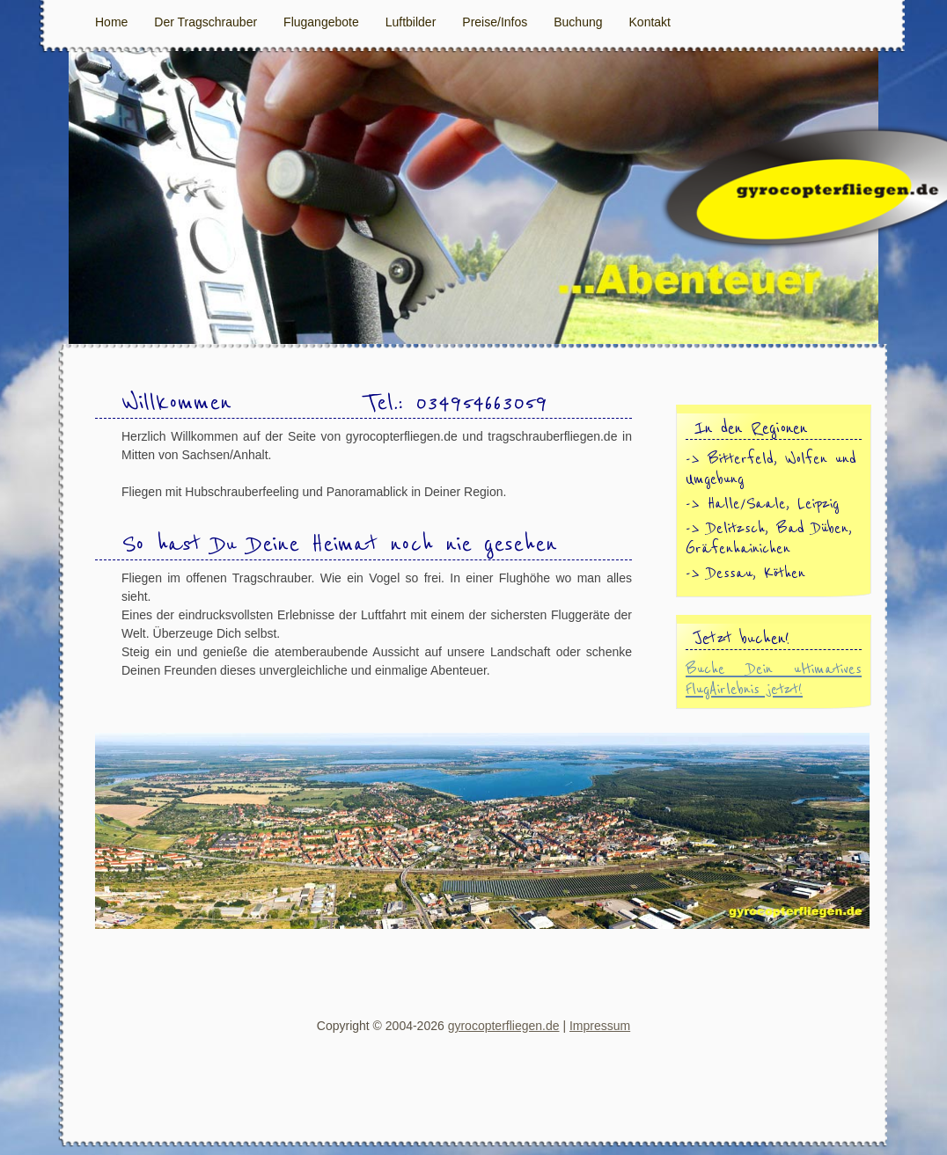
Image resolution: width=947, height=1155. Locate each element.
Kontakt (650, 22)
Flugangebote (321, 22)
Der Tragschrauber (205, 22)
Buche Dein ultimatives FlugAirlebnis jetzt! (774, 679)
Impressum (599, 1026)
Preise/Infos (494, 22)
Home (111, 22)
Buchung (578, 22)
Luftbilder (411, 22)
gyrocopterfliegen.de (504, 1026)
